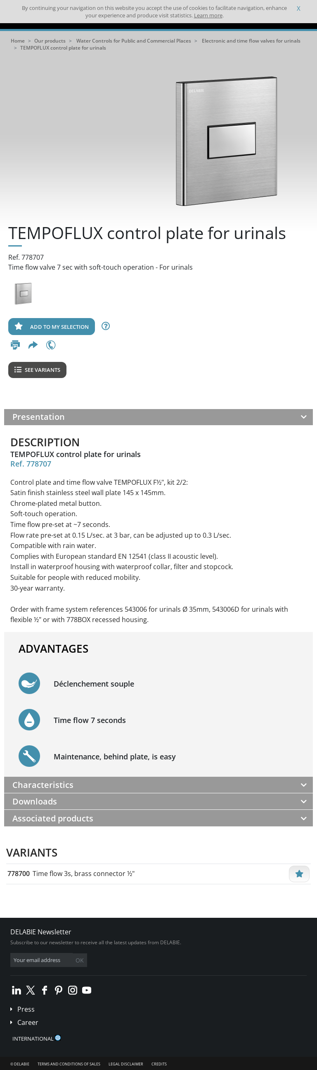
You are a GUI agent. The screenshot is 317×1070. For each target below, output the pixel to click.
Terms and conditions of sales (69, 1064)
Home (18, 40)
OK (80, 960)
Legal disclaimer (126, 1064)
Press (26, 1009)
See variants (37, 369)
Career (27, 1022)
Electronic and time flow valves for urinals (251, 40)
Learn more (208, 15)
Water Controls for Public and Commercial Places (133, 40)
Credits (159, 1064)
